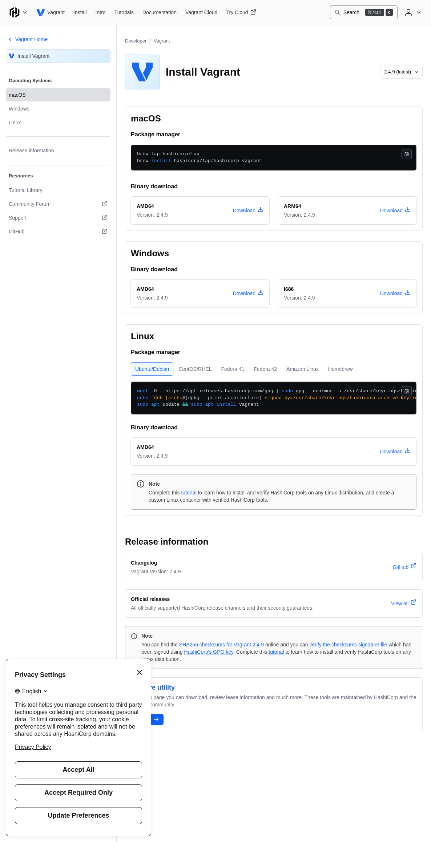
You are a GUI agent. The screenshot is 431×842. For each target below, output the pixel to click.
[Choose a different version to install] (401, 71)
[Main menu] (18, 12)
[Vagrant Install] (80, 12)
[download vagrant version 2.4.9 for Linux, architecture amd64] (395, 452)
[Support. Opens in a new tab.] (58, 217)
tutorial (188, 493)
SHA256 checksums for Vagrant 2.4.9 (221, 644)
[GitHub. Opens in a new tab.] (58, 231)
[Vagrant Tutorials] (124, 12)
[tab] (152, 369)
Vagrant (162, 41)
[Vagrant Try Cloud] (241, 12)
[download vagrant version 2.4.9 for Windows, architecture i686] (395, 293)
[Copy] (407, 154)
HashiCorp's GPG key (208, 652)
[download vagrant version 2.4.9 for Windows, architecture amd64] (248, 293)
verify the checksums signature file (348, 644)
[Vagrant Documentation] (159, 12)
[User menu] (412, 12)
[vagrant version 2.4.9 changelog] (404, 567)
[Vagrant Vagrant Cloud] (201, 12)
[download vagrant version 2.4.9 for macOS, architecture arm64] (395, 210)
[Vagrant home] (50, 12)
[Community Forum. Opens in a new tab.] (58, 203)
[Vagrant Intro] (100, 12)
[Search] (364, 12)
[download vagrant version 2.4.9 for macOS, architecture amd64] (248, 210)
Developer (135, 41)
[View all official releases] (403, 604)
